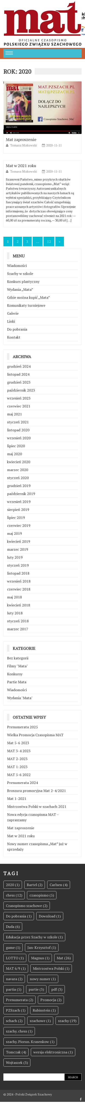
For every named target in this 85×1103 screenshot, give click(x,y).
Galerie (13, 313)
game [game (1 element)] (13, 947)
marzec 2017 (17, 628)
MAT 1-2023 (17, 766)
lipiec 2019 (16, 517)
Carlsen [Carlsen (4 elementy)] (59, 884)
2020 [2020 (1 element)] (12, 884)
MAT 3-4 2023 (19, 750)
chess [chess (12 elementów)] (14, 895)
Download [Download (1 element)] (50, 916)
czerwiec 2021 (18, 406)
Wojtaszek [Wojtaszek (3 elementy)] (17, 1062)
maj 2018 (14, 597)
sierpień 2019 (18, 509)
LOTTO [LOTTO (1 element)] (15, 957)
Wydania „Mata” (20, 289)
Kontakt (13, 337)
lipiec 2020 (16, 445)
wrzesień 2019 (19, 501)
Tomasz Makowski (23, 145)
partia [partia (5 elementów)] (13, 989)
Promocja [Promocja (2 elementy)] (50, 999)
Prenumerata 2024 (22, 782)
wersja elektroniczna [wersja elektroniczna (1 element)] (53, 1052)
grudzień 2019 (19, 485)
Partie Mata (16, 681)
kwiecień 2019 (18, 541)
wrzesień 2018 (19, 581)
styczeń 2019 (18, 565)
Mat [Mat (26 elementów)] (64, 957)
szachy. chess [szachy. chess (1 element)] (19, 1031)
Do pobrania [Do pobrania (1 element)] (19, 916)
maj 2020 (14, 453)
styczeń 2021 (18, 422)
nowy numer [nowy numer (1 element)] (43, 978)
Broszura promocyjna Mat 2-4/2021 (36, 790)
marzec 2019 (17, 549)
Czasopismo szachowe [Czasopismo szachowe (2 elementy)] (26, 905)
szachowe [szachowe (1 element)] (40, 1020)
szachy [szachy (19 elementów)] (67, 1020)
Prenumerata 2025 (22, 726)
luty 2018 (15, 613)
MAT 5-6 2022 (19, 774)
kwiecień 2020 (18, 461)
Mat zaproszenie (21, 139)
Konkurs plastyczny (23, 281)
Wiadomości (17, 265)
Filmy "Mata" (17, 665)
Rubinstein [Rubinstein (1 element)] (44, 1010)
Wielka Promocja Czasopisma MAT (35, 734)
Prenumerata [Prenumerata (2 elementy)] (19, 999)
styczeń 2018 (18, 620)
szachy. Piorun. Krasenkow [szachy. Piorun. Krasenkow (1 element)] (30, 1041)
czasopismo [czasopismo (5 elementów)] (41, 895)
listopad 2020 (18, 429)
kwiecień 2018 (18, 605)
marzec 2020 (17, 469)
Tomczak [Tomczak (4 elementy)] (16, 1052)
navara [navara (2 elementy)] (14, 978)
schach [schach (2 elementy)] (14, 1020)
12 (49, 241)
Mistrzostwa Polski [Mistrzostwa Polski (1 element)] (51, 968)
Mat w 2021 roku (21, 165)
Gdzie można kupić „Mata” (28, 297)
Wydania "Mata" (20, 697)
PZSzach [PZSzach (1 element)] (15, 1010)
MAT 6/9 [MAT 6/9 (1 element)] (16, 968)
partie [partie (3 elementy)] (36, 989)
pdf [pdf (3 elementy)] (56, 989)
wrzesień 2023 (19, 398)
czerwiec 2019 (18, 525)
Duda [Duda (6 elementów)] (13, 926)
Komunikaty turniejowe (26, 305)
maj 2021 (14, 414)
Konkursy (14, 673)
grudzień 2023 (19, 382)
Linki (11, 321)
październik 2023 (21, 390)
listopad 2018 (18, 573)
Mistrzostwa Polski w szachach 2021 (36, 806)
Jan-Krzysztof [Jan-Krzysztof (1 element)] (41, 947)
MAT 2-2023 (17, 758)
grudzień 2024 (19, 366)
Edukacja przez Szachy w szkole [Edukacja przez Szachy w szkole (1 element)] (34, 937)
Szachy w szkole (20, 273)
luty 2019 (15, 557)
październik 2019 (21, 493)
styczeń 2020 (18, 477)
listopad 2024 (18, 374)
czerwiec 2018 (18, 589)
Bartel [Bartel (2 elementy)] (34, 884)
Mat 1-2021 (16, 798)
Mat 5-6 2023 (18, 742)
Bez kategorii (17, 658)
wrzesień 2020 (19, 437)
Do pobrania (17, 329)
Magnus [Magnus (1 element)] (40, 957)
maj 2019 (14, 533)
